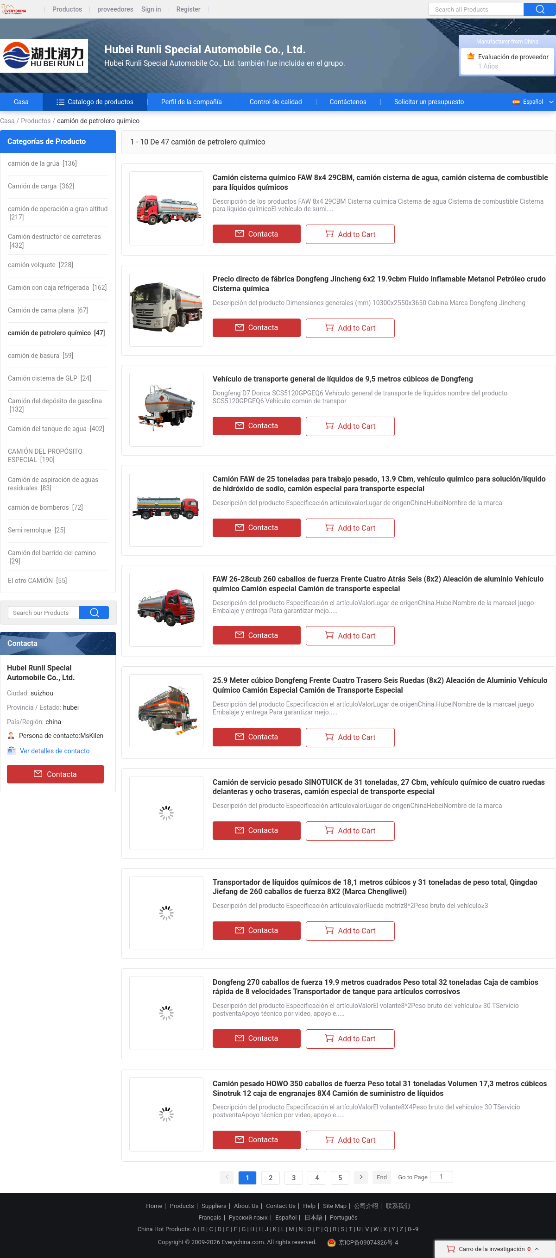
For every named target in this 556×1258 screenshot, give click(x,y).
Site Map (335, 1206)
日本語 (313, 1217)
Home (154, 1206)
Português (344, 1217)
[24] (49, 378)
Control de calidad (276, 102)
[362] (41, 186)
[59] (40, 355)
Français (209, 1217)
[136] (42, 163)
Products (182, 1206)
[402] (56, 428)
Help (309, 1206)
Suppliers (214, 1206)
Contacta (55, 774)
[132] (55, 405)
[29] (52, 557)
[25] (36, 530)
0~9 (413, 1229)
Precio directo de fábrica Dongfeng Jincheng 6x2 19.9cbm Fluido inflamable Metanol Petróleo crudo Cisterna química (379, 284)
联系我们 (398, 1206)
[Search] (441, 1177)
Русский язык (248, 1217)
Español (527, 102)
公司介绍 (366, 1206)
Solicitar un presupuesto (429, 102)
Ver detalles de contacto (55, 751)
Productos (67, 9)
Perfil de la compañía (191, 102)
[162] (57, 287)
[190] (45, 455)
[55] (37, 580)
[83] (53, 484)
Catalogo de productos (95, 101)
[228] (40, 265)
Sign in (151, 9)
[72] (45, 507)
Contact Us (281, 1206)
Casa (21, 102)
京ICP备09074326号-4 (362, 1243)
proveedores (115, 9)
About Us (246, 1206)
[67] (48, 310)
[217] (57, 213)
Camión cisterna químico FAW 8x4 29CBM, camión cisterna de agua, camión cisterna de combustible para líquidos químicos (380, 182)
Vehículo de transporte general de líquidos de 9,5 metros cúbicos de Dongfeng (343, 379)
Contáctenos (348, 102)
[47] (56, 333)
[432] (54, 241)
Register (189, 9)
